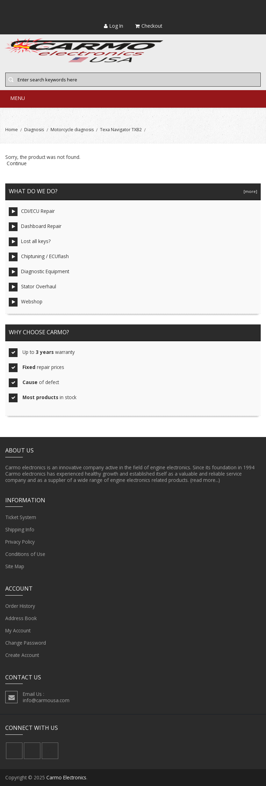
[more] (249, 191)
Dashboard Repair (35, 226)
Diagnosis (34, 130)
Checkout (148, 25)
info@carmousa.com (46, 700)
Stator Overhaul (32, 287)
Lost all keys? (30, 241)
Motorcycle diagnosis (72, 130)
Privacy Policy (20, 542)
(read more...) (205, 480)
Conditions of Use (25, 554)
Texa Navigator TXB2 (121, 130)
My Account (18, 630)
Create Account (22, 655)
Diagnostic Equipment (39, 272)
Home (11, 130)
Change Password (25, 643)
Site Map (14, 566)
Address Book (21, 618)
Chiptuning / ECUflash (39, 257)
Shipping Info (19, 529)
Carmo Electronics (66, 777)
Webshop (25, 302)
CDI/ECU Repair (32, 211)
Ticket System (20, 517)
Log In (113, 25)
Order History (20, 606)
